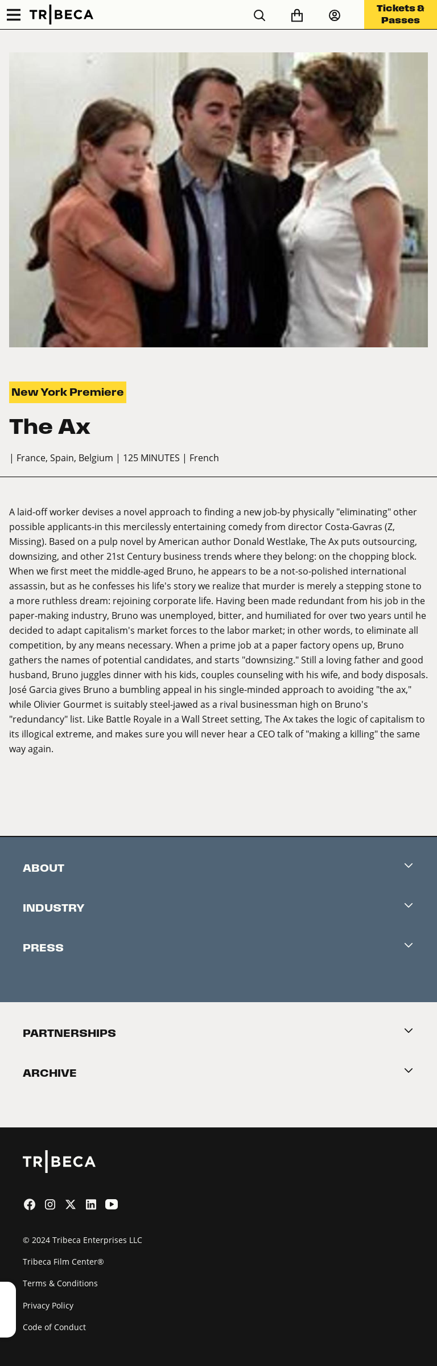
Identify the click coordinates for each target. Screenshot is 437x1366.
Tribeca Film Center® (63, 1261)
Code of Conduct (54, 1327)
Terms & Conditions (60, 1283)
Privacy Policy (48, 1305)
